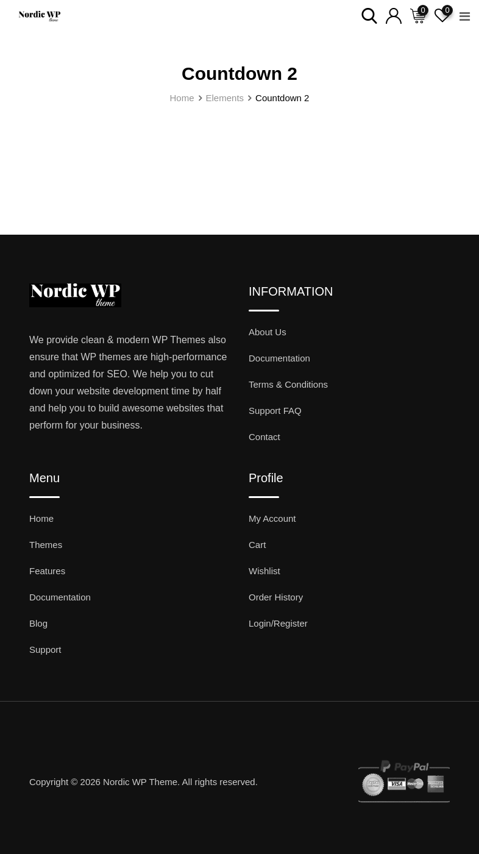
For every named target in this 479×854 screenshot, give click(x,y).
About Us (267, 332)
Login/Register (278, 623)
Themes (45, 544)
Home (41, 518)
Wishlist (264, 571)
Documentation (279, 358)
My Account (272, 518)
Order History (276, 597)
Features (47, 571)
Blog (38, 623)
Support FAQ (275, 410)
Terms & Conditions (288, 384)
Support (45, 649)
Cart (257, 544)
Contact (264, 437)
